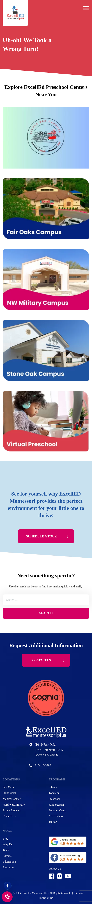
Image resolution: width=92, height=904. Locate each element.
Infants (53, 787)
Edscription (9, 861)
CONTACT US (48, 660)
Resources (9, 867)
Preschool (54, 798)
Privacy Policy (46, 897)
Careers (7, 855)
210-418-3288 (43, 765)
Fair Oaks (8, 787)
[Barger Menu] (86, 8)
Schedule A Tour (47, 536)
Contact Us (9, 816)
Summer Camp (57, 810)
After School (56, 816)
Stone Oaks (9, 792)
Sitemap (79, 893)
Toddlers (54, 792)
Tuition (53, 821)
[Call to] (7, 896)
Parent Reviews (12, 810)
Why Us (7, 844)
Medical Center (11, 798)
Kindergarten (56, 804)
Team (6, 850)
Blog (5, 838)
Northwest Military (14, 804)
